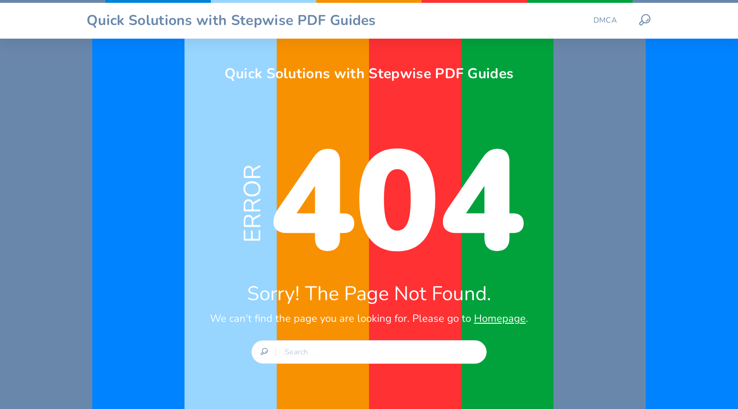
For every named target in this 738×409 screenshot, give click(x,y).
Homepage (500, 318)
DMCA (605, 20)
